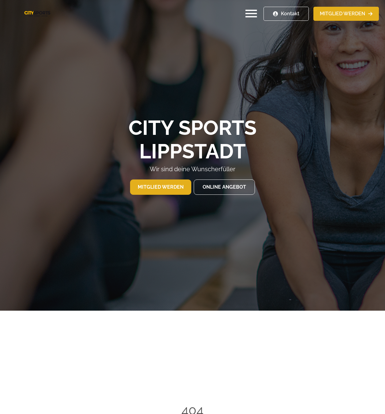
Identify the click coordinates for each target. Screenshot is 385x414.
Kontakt (290, 14)
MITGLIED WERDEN (342, 14)
